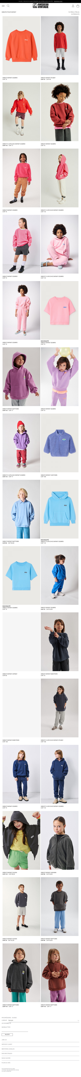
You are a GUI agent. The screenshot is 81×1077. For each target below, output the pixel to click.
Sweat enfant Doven (10, 872)
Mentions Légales (8, 1049)
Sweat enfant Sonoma (48, 872)
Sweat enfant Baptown (11, 409)
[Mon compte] (73, 6)
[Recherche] (8, 6)
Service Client (7, 1044)
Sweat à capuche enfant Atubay (52, 740)
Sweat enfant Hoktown (49, 475)
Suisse (14, 1017)
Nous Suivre (6, 1058)
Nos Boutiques (7, 1053)
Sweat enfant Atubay (48, 78)
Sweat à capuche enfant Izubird (14, 144)
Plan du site (6, 1063)
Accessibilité (6, 1023)
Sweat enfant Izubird (10, 78)
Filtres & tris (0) (74, 12)
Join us (4, 1040)
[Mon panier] (77, 5)
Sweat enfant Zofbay (10, 674)
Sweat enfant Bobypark (49, 674)
